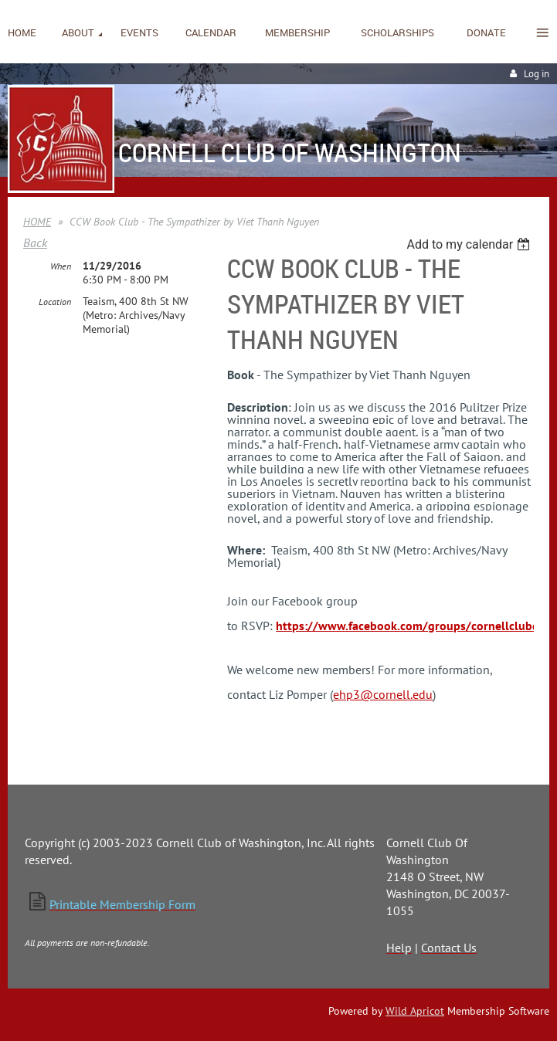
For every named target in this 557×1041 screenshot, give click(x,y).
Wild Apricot (414, 1011)
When (60, 266)
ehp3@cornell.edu (383, 694)
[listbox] (470, 244)
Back (35, 242)
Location (55, 301)
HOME (37, 222)
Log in (536, 73)
